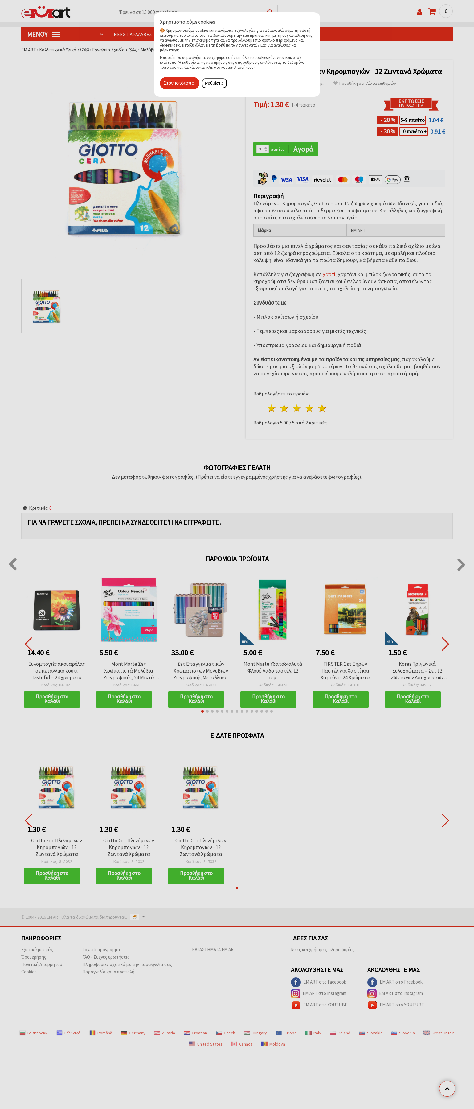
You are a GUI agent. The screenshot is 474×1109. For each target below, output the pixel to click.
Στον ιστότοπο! (180, 83)
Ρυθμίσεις (214, 83)
